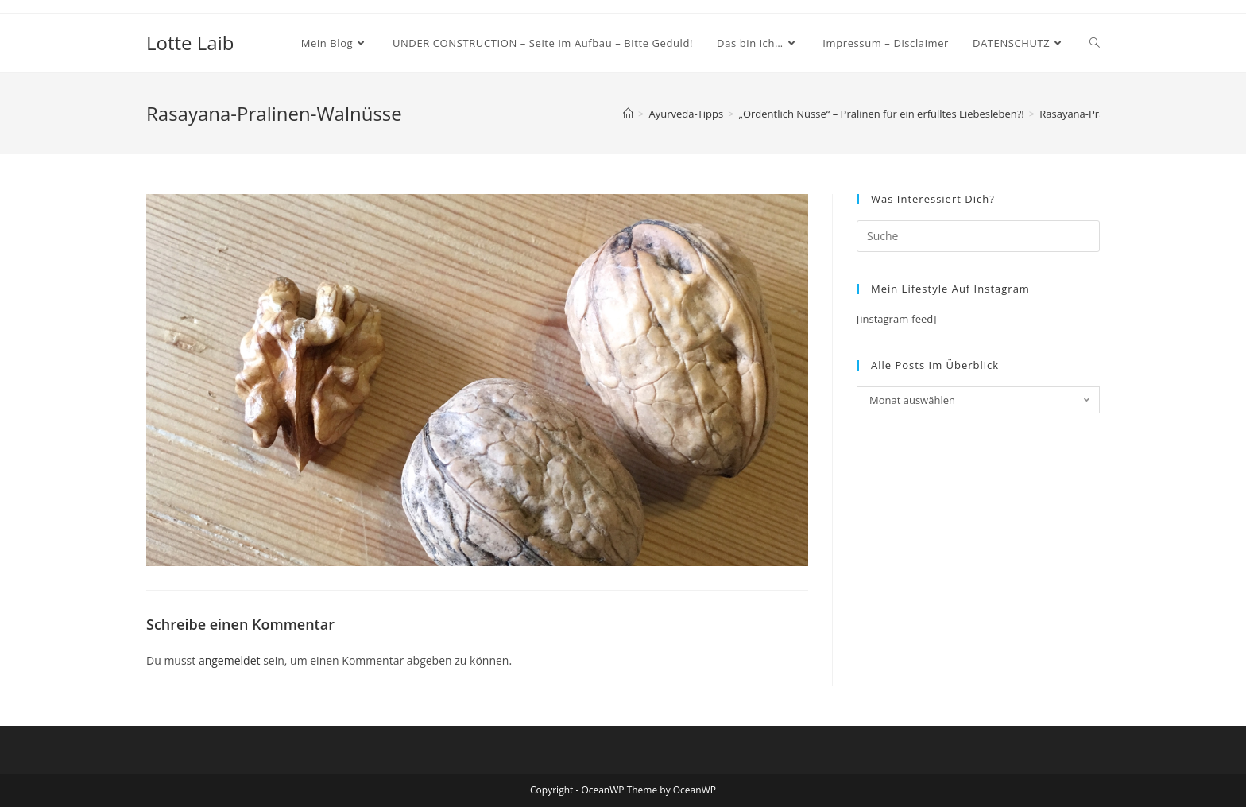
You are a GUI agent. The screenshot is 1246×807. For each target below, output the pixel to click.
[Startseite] (628, 114)
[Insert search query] (978, 236)
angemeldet (230, 660)
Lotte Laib (190, 42)
